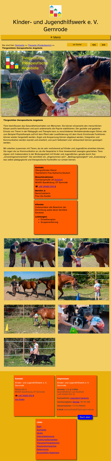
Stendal (76, 402)
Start (39, 426)
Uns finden (20, 399)
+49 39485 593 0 (47, 186)
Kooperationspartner (47, 446)
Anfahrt (58, 179)
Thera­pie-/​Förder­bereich (40, 45)
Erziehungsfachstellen (47, 439)
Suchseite (41, 429)
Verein (40, 433)
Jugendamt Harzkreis (79, 398)
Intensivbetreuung (45, 436)
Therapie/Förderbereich (48, 443)
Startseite (19, 45)
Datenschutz (43, 449)
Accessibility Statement (48, 452)
